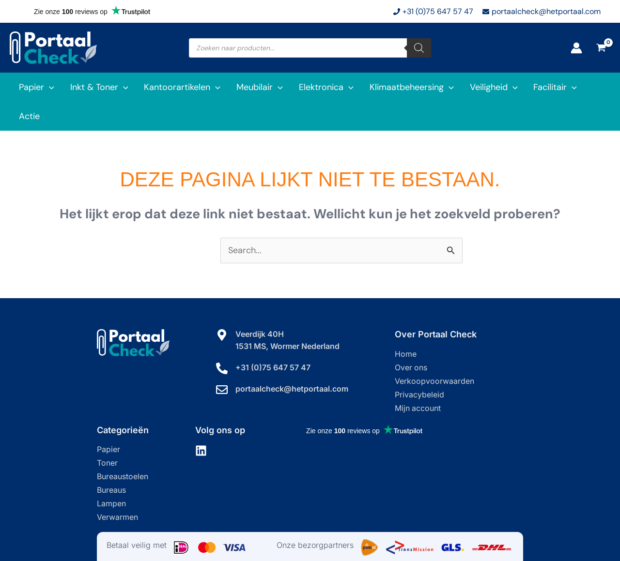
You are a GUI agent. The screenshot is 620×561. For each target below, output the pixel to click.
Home (406, 325)
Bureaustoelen (122, 448)
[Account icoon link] (576, 48)
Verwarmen (117, 488)
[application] (49, 87)
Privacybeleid (419, 366)
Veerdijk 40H (259, 305)
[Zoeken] (419, 48)
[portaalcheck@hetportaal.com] (222, 360)
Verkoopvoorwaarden (434, 352)
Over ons (411, 339)
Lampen (111, 475)
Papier (108, 420)
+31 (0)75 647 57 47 (272, 338)
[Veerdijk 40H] (222, 306)
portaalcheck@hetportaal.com (291, 359)
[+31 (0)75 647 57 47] (222, 339)
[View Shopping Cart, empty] (601, 48)
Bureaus (111, 461)
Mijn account (418, 379)
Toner (107, 434)
